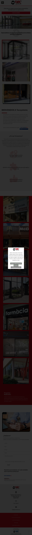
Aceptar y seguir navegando (16, 254)
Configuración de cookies (16, 258)
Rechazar (16, 256)
